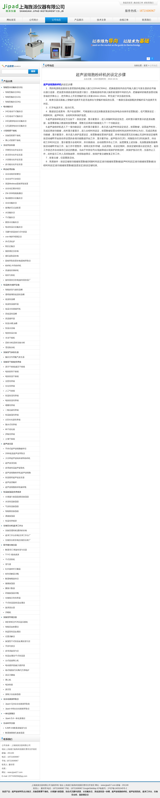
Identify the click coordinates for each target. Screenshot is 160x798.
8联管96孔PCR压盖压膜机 (16, 622)
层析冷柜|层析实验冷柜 (15, 343)
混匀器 (8, 564)
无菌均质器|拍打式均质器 (16, 232)
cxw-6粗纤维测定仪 (13, 237)
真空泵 (8, 689)
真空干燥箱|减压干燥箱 (15, 367)
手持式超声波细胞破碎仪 (15, 448)
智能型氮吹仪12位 (13, 97)
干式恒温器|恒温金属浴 (15, 603)
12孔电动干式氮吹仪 (14, 116)
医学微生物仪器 (10, 545)
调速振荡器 (10, 516)
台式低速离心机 (12, 660)
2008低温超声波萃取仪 (15, 453)
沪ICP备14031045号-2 (117, 788)
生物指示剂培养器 (13, 598)
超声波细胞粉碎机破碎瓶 (15, 487)
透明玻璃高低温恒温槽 (14, 294)
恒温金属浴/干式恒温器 (15, 656)
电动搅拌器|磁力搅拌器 (15, 665)
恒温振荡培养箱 (12, 415)
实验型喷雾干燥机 (13, 135)
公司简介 (33, 20)
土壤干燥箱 (10, 439)
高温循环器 (10, 318)
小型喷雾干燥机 (10, 131)
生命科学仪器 (9, 723)
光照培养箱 (10, 381)
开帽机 (8, 612)
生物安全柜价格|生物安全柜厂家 (18, 540)
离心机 (8, 680)
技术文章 (101, 20)
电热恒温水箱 (11, 333)
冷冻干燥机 (10, 338)
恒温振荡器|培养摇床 (12, 492)
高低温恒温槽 (11, 314)
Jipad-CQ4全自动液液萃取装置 (17, 704)
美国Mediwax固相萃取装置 (16, 184)
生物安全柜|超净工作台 (13, 526)
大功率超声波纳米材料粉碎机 (17, 458)
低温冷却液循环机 (13, 309)
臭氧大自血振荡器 (13, 694)
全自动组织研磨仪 (13, 174)
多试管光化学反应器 (14, 155)
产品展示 (78, 20)
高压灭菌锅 (10, 675)
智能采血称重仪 (12, 627)
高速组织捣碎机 (12, 270)
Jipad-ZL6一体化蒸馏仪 (15, 718)
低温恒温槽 (10, 299)
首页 (146, 65)
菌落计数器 (10, 588)
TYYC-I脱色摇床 (12, 554)
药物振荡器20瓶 (12, 593)
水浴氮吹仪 (10, 212)
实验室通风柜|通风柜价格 (16, 530)
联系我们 (149, 3)
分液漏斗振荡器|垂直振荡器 (17, 497)
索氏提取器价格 (12, 256)
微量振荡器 (10, 583)
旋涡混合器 (10, 607)
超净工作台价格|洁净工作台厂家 (18, 535)
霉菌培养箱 (10, 405)
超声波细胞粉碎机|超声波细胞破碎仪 (18, 473)
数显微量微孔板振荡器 (14, 733)
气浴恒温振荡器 (12, 506)
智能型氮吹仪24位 (13, 102)
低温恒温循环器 (12, 304)
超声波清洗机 (11, 463)
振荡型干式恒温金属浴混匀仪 (17, 641)
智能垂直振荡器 (12, 511)
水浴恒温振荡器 (12, 501)
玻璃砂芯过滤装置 (13, 208)
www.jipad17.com (108, 785)
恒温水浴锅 (10, 328)
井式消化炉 (10, 241)
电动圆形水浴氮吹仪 (14, 198)
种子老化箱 (10, 429)
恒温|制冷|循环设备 (11, 285)
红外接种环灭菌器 (13, 569)
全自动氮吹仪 (11, 203)
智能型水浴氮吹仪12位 (13, 87)
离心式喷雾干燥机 (13, 140)
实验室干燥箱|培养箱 (12, 362)
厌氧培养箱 (10, 434)
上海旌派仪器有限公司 (38, 8)
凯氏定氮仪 (10, 246)
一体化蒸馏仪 (9, 713)
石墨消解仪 (10, 636)
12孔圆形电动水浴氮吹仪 (16, 126)
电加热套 (9, 685)
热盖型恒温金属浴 (13, 632)
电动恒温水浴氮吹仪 (14, 227)
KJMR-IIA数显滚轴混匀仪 (16, 728)
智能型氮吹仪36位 (13, 92)
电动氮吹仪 (8, 106)
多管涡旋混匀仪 (12, 651)
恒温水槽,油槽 (11, 323)
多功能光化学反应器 (14, 164)
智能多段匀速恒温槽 (14, 290)
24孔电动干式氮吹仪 (14, 111)
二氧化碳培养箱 (12, 410)
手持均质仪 (10, 646)
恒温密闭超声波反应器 (14, 477)
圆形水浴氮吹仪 (12, 222)
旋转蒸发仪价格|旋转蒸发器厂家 (18, 280)
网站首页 (11, 20)
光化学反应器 (9, 145)
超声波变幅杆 (11, 482)
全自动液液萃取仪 (11, 699)
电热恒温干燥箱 (12, 376)
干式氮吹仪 (10, 217)
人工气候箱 (10, 391)
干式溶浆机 (10, 559)
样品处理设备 (9, 169)
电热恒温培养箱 (12, 400)
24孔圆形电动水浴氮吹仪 (16, 121)
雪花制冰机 (10, 347)
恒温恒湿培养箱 (12, 396)
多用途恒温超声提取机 (14, 468)
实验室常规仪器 (10, 617)
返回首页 (127, 3)
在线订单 (138, 3)
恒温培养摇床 (11, 521)
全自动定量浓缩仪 (13, 188)
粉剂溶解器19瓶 (12, 574)
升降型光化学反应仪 (14, 150)
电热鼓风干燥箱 (12, 371)
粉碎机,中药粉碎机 (13, 265)
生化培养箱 (10, 386)
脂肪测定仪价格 (12, 251)
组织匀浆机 (10, 275)
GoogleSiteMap (89, 788)
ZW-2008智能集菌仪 (14, 193)
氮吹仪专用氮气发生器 (14, 357)
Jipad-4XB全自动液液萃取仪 (17, 709)
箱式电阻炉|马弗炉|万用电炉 (17, 670)
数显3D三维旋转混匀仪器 (16, 550)
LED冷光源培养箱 (12, 420)
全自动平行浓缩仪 (13, 179)
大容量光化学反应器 (14, 159)
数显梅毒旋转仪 (12, 579)
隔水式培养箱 (11, 424)
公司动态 (56, 20)
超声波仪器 (8, 444)
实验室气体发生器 (11, 352)
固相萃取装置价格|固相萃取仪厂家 (18, 261)
